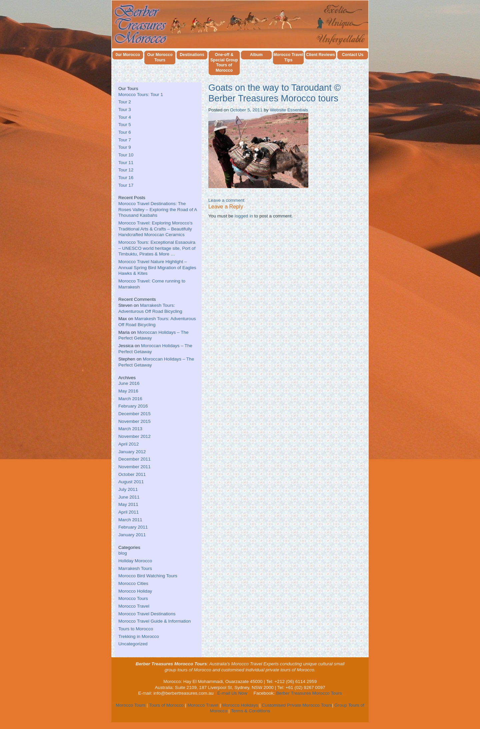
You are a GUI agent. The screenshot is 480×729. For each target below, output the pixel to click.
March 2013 (130, 428)
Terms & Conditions (250, 710)
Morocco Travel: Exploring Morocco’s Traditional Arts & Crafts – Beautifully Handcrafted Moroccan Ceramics (155, 228)
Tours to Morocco (135, 628)
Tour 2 (124, 101)
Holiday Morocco (135, 560)
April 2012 (128, 444)
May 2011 (128, 504)
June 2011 (129, 497)
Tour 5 (124, 124)
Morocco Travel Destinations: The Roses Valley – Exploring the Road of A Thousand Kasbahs (157, 209)
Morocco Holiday (135, 591)
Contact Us (352, 55)
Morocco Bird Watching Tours (147, 575)
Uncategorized (133, 643)
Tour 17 (125, 185)
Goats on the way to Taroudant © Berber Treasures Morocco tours (274, 92)
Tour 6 (124, 132)
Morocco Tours (133, 598)
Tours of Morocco (166, 705)
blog (122, 553)
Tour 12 (125, 169)
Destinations (192, 55)
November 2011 (134, 466)
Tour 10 (125, 154)
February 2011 (133, 527)
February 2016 (133, 406)
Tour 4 (124, 117)
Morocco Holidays (240, 705)
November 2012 (134, 436)
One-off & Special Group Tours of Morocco (224, 63)
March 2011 (130, 519)
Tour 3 (124, 109)
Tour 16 (125, 177)
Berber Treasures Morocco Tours (309, 693)
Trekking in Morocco (138, 636)
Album (256, 55)
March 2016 (130, 398)
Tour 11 (125, 162)
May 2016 (128, 391)
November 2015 (134, 421)
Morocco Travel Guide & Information (154, 621)
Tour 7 (124, 139)
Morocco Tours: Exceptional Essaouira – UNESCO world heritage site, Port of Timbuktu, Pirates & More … (156, 248)
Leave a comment (226, 200)
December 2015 (134, 413)
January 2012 (132, 451)
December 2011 (134, 459)
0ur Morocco (127, 55)
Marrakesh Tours (135, 568)
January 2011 (132, 534)
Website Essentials (289, 109)
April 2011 (128, 512)
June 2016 (129, 383)
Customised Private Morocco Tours (297, 705)
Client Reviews (320, 55)
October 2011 (132, 474)
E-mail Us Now (232, 693)
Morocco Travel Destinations (147, 613)
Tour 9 (124, 147)
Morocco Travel (133, 606)
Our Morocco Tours (159, 58)
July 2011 (128, 489)
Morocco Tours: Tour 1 (140, 94)
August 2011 (131, 481)
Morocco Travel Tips (288, 58)
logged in (244, 215)
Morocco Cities (133, 583)
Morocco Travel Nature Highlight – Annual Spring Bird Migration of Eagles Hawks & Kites (157, 267)
